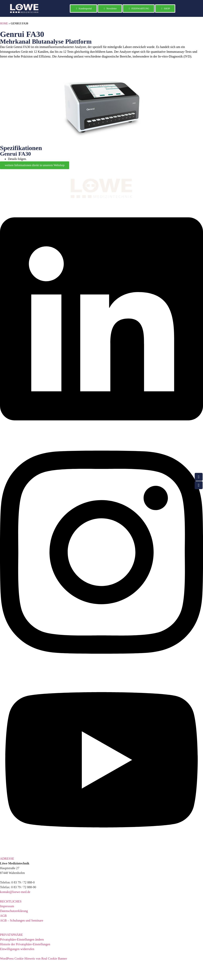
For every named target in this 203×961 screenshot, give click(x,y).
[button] (101, 858)
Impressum (7, 906)
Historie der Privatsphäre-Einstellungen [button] (25, 944)
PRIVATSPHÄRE (11, 934)
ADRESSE (7, 858)
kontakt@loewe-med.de (15, 892)
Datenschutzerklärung (14, 911)
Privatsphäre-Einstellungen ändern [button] (22, 939)
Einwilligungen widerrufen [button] (17, 949)
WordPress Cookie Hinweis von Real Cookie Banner (33, 958)
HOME (4, 23)
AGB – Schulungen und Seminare (21, 920)
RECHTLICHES (10, 901)
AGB (3, 915)
